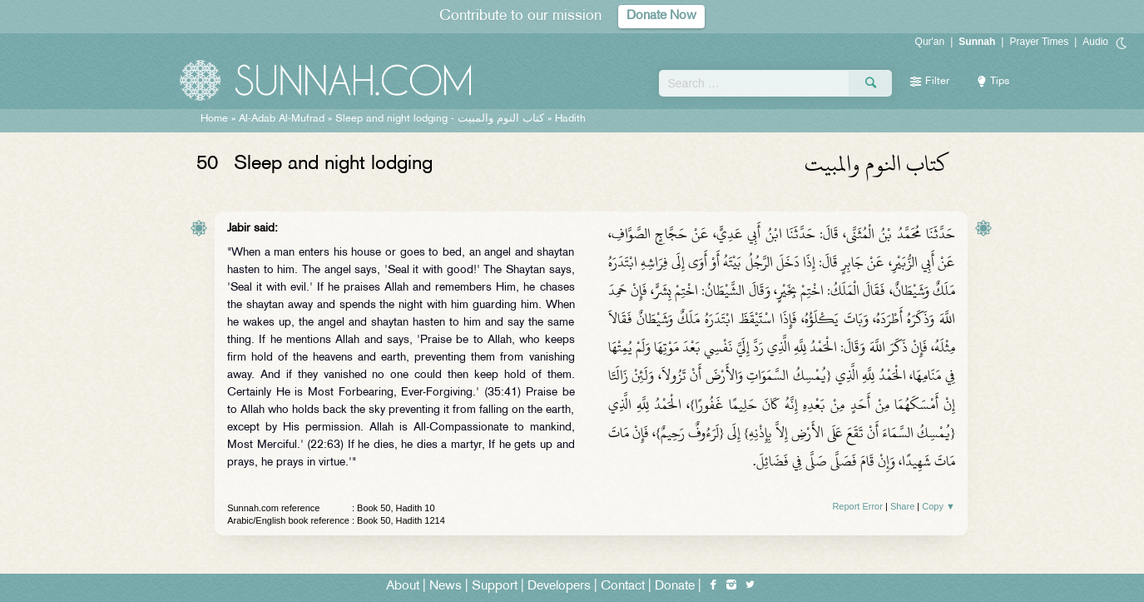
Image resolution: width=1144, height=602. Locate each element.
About (402, 586)
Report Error (857, 506)
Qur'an (930, 41)
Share (902, 506)
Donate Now (661, 16)
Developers (559, 586)
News (445, 586)
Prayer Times (1038, 41)
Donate (675, 586)
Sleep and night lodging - (439, 119)
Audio (1095, 41)
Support (495, 586)
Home (214, 119)
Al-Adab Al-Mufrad (281, 119)
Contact (623, 586)
